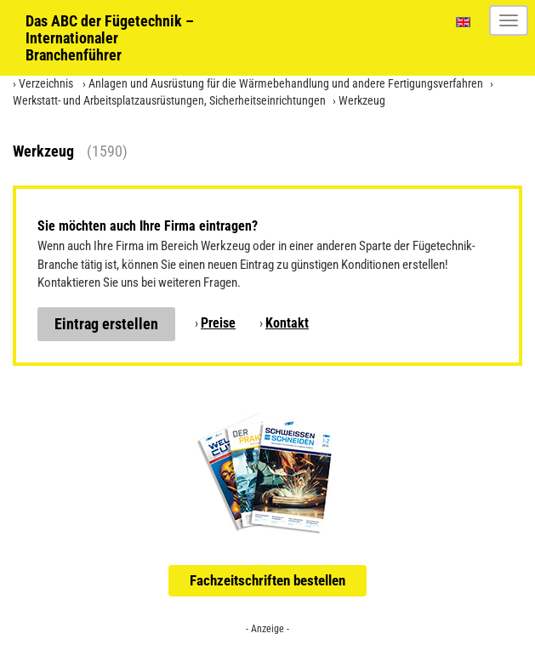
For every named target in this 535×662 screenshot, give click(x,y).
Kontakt (287, 323)
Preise (218, 323)
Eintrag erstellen (106, 324)
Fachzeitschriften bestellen (267, 580)
